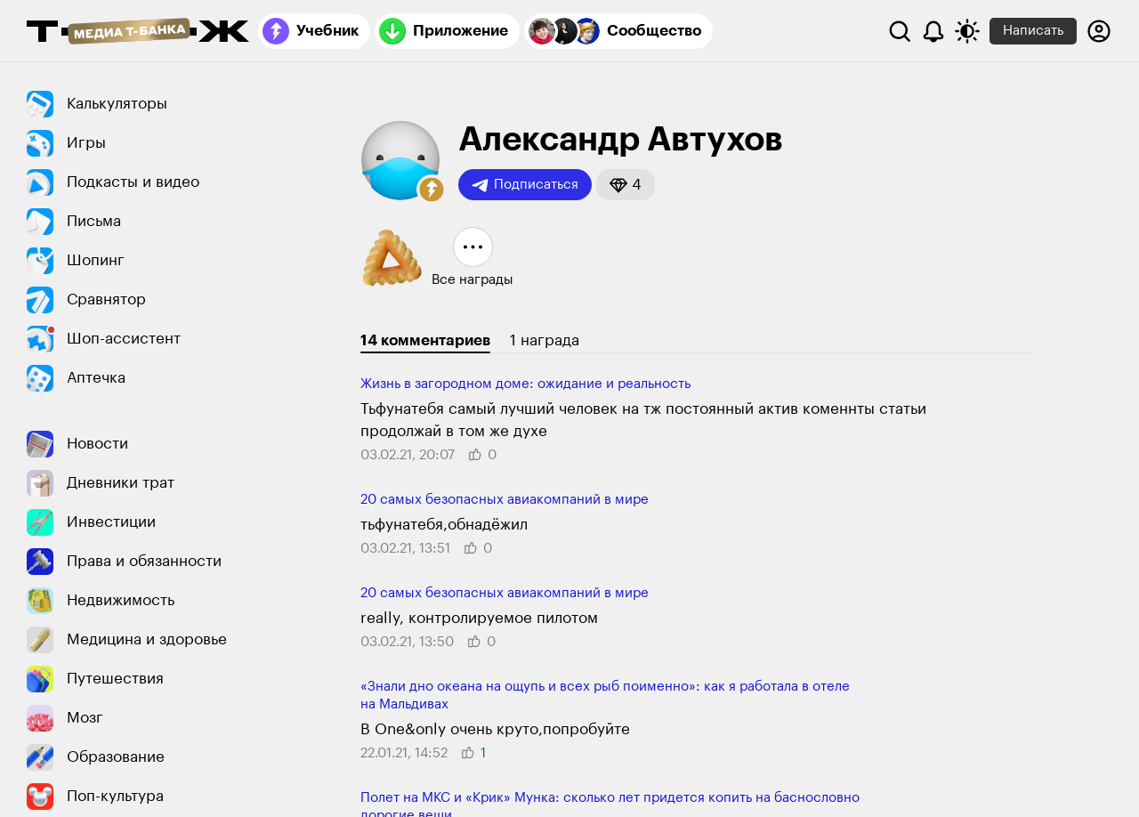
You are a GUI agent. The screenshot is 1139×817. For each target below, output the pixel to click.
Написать (1033, 30)
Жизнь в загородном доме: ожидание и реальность (525, 384)
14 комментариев (425, 340)
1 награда (544, 340)
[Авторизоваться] (1099, 31)
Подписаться (525, 185)
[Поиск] (899, 31)
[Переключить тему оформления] (967, 31)
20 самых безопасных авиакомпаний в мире (504, 499)
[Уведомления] (933, 31)
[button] (431, 189)
